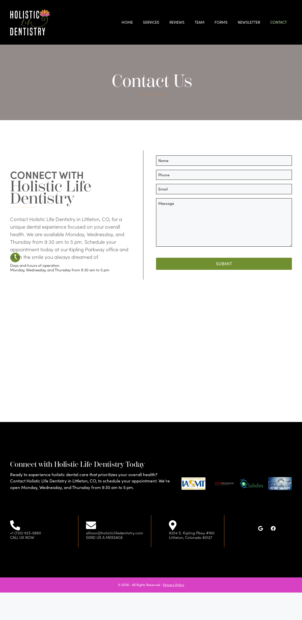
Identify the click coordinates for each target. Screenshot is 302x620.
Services (151, 22)
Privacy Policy (173, 584)
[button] (260, 528)
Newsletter (249, 22)
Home (127, 22)
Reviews (177, 22)
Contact (278, 22)
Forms (221, 22)
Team (199, 22)
